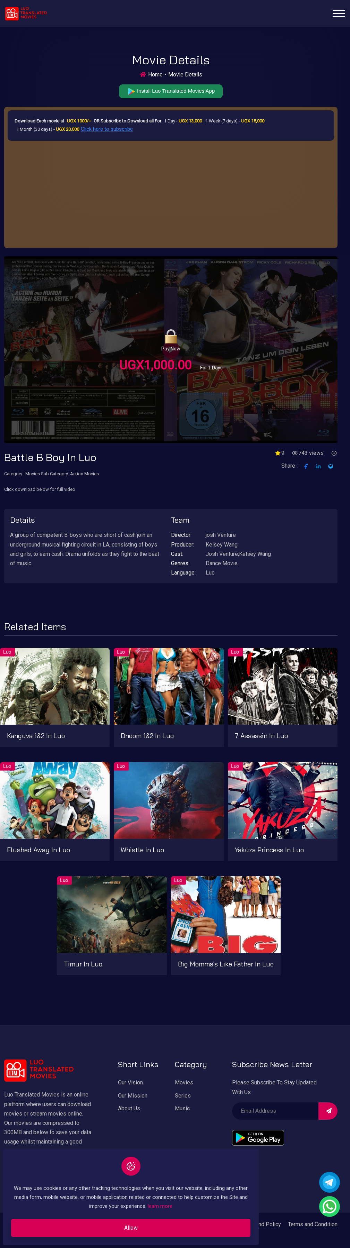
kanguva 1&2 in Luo (36, 737)
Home (155, 74)
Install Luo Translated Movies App (171, 92)
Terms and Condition (313, 1225)
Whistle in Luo (142, 851)
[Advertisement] (171, 193)
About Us (129, 1109)
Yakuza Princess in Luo (269, 851)
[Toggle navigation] (339, 13)
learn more (137, 1201)
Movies (184, 1083)
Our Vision (130, 1083)
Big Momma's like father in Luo (226, 965)
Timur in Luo (83, 965)
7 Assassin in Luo (261, 737)
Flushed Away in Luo (38, 851)
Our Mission (132, 1096)
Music (182, 1109)
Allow (95, 1223)
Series (183, 1096)
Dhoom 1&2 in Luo (147, 737)
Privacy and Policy (258, 1225)
